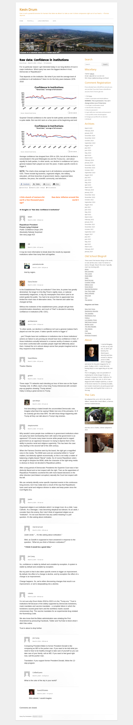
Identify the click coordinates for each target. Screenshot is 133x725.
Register (35, 716)
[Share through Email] (46, 184)
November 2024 (90, 138)
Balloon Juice (89, 285)
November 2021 (90, 227)
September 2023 (90, 173)
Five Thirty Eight (90, 291)
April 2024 (88, 155)
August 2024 (89, 145)
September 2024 (90, 143)
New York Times (90, 309)
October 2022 (89, 200)
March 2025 (88, 128)
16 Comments (48, 63)
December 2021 (90, 224)
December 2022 (90, 195)
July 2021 (87, 237)
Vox (86, 298)
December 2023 (90, 165)
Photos (29, 21)
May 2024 (88, 153)
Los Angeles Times (91, 320)
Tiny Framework (27, 716)
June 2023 (88, 180)
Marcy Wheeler (89, 293)
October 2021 (89, 229)
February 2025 (89, 131)
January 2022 (89, 222)
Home (21, 21)
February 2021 (89, 249)
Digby (86, 278)
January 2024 (89, 163)
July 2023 (87, 177)
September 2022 (90, 202)
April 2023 (88, 185)
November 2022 (90, 197)
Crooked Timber (90, 282)
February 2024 (89, 160)
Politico (87, 318)
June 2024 (88, 150)
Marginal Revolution (91, 289)
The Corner (88, 274)
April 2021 (88, 244)
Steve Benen (89, 287)
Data (54, 21)
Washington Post (90, 316)
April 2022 (88, 214)
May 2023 (88, 182)
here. (90, 96)
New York (88, 296)
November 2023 (90, 168)
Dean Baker (88, 276)
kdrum (92, 74)
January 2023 (89, 192)
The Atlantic (89, 329)
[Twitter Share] (36, 184)
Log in (40, 716)
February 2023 (89, 190)
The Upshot (88, 300)
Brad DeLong (89, 280)
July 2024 (87, 148)
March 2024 (88, 158)
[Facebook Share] (25, 184)
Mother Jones (89, 324)
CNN (86, 331)
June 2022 (88, 210)
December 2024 (90, 135)
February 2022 (89, 219)
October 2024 (89, 140)
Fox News (88, 333)
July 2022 (87, 207)
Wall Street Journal (91, 322)
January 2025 (89, 133)
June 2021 (88, 239)
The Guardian (89, 313)
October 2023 (89, 170)
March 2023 (88, 187)
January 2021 (89, 251)
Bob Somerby (89, 271)
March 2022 (88, 217)
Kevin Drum (28, 9)
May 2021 (88, 242)
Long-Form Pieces (43, 21)
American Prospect (91, 335)
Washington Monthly (91, 311)
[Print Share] (56, 184)
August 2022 (89, 205)
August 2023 (89, 175)
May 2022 (88, 212)
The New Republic (90, 327)
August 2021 (89, 234)
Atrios (87, 269)
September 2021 (90, 232)
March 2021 (88, 247)
